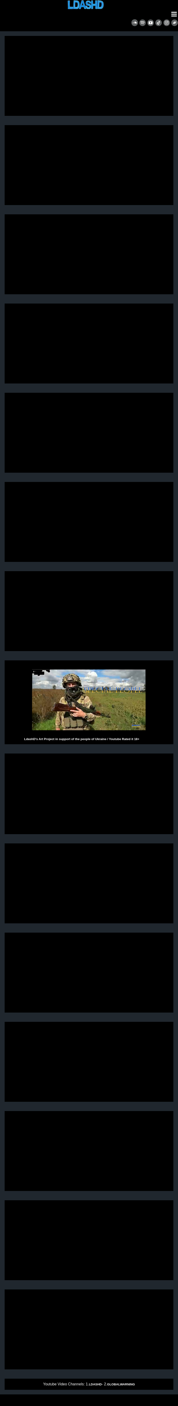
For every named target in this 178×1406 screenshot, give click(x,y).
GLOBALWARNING (121, 1384)
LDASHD (95, 1384)
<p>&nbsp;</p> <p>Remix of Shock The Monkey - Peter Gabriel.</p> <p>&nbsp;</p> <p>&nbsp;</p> (89, 1329)
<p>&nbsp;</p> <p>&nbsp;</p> (89, 1151)
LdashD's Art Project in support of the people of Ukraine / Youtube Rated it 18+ (89, 702)
